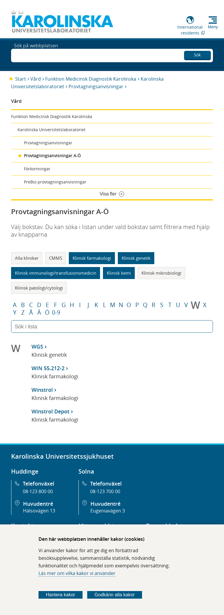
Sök (197, 54)
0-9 (56, 312)
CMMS (55, 258)
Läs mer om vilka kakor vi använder (77, 573)
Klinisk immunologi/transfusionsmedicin (55, 273)
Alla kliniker (26, 258)
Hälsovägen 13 (39, 510)
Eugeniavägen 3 (107, 510)
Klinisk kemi (119, 273)
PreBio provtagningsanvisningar (55, 182)
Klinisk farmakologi (92, 258)
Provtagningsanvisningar (96, 86)
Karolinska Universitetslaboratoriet (51, 129)
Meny (213, 27)
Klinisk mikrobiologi (161, 273)
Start (20, 79)
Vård (35, 79)
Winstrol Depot (50, 411)
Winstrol (42, 389)
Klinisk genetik (136, 258)
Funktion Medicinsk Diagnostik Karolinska (90, 79)
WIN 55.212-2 (48, 368)
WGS (37, 346)
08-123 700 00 (105, 491)
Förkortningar (37, 168)
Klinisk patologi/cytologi (39, 288)
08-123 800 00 (38, 491)
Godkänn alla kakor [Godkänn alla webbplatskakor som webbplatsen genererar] (114, 594)
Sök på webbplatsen (36, 55)
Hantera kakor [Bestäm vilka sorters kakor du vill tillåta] (60, 594)
